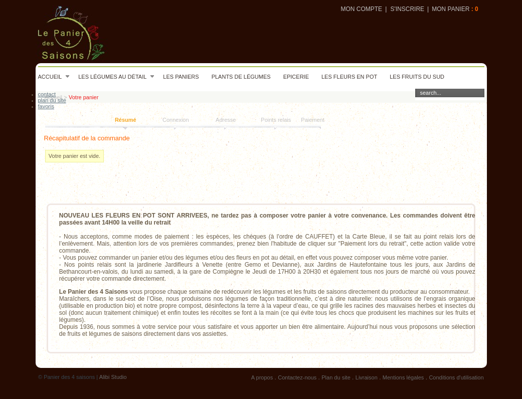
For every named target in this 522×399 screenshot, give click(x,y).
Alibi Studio (113, 377)
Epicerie (296, 77)
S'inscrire (407, 9)
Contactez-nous (297, 377)
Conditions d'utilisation (456, 377)
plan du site (52, 100)
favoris (46, 106)
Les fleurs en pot (349, 77)
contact (47, 94)
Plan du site (335, 377)
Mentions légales (403, 377)
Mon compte (361, 9)
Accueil (54, 77)
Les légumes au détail (116, 77)
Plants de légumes (241, 77)
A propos (262, 377)
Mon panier (450, 9)
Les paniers (181, 77)
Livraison (367, 377)
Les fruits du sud (417, 77)
